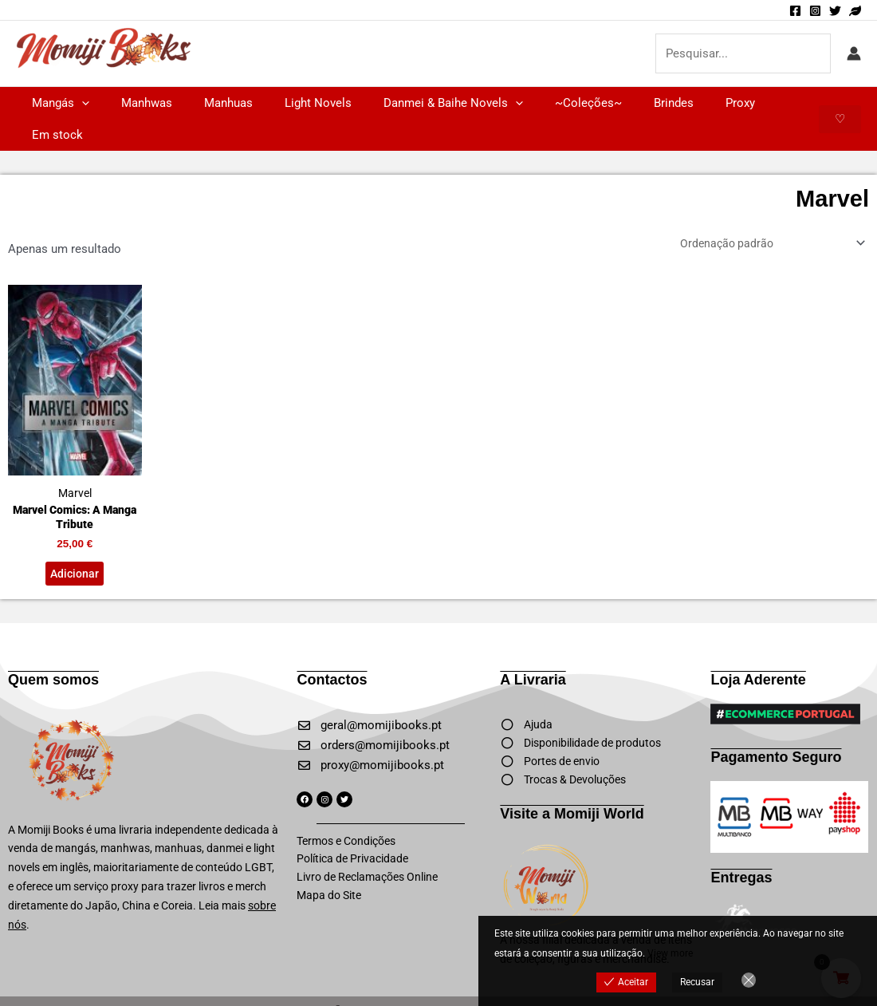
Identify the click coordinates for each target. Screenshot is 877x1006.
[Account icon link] (854, 53)
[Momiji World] (855, 11)
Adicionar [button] (74, 549)
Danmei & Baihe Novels (417, 103)
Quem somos (53, 657)
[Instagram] (815, 11)
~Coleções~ (544, 103)
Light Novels (290, 103)
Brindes (622, 103)
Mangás (56, 103)
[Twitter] (835, 11)
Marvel (75, 363)
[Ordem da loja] (764, 212)
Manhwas (134, 103)
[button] (77, 103)
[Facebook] (795, 11)
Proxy (680, 103)
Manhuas (208, 103)
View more (670, 953)
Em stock (744, 103)
